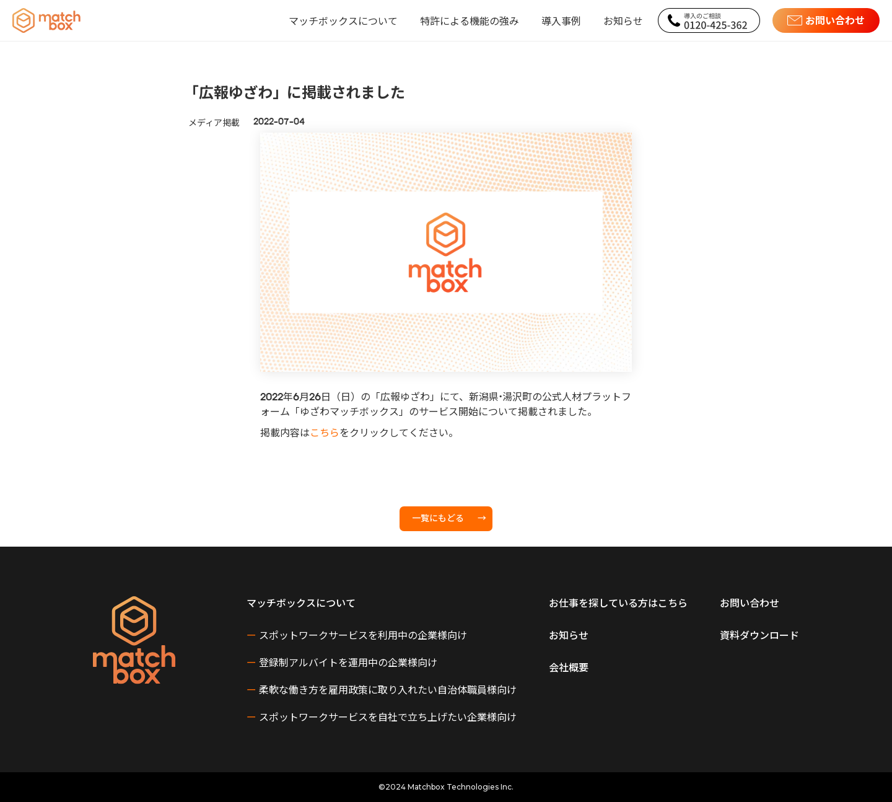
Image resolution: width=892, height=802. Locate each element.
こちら (324, 434)
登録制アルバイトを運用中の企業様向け (342, 662)
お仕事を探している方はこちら (618, 602)
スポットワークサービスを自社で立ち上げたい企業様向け (382, 716)
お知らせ (623, 20)
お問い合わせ (749, 602)
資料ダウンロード (759, 634)
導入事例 (561, 20)
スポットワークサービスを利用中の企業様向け (357, 634)
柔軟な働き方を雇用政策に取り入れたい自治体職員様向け (382, 689)
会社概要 (568, 667)
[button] (343, 20)
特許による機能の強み (469, 20)
